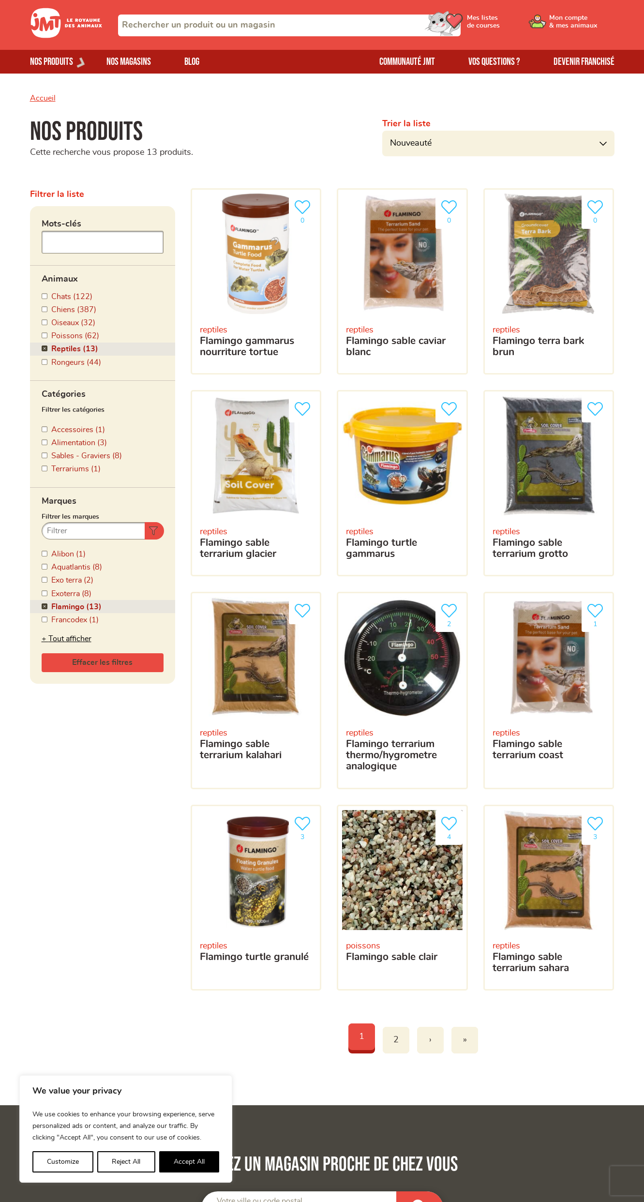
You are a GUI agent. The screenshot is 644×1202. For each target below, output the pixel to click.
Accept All (189, 1161)
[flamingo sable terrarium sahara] (548, 898)
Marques (59, 501)
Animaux (60, 279)
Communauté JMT (407, 62)
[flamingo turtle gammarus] (402, 483)
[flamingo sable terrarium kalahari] (256, 690)
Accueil (43, 98)
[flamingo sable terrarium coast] (548, 690)
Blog (191, 62)
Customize (63, 1161)
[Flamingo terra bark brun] (548, 281)
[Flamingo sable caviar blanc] (402, 281)
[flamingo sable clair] (402, 898)
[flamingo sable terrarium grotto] (548, 483)
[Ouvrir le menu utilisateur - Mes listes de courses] (508, 25)
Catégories (64, 394)
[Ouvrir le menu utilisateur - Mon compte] (581, 25)
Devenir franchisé (584, 62)
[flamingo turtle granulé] (256, 898)
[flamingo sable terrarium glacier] (256, 483)
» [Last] (465, 1040)
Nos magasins (128, 62)
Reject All (126, 1161)
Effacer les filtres (102, 662)
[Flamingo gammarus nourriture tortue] (256, 281)
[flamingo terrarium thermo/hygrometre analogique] (402, 690)
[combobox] (289, 25)
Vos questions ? (494, 62)
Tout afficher (69, 639)
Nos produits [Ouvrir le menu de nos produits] (51, 62)
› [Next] (430, 1040)
